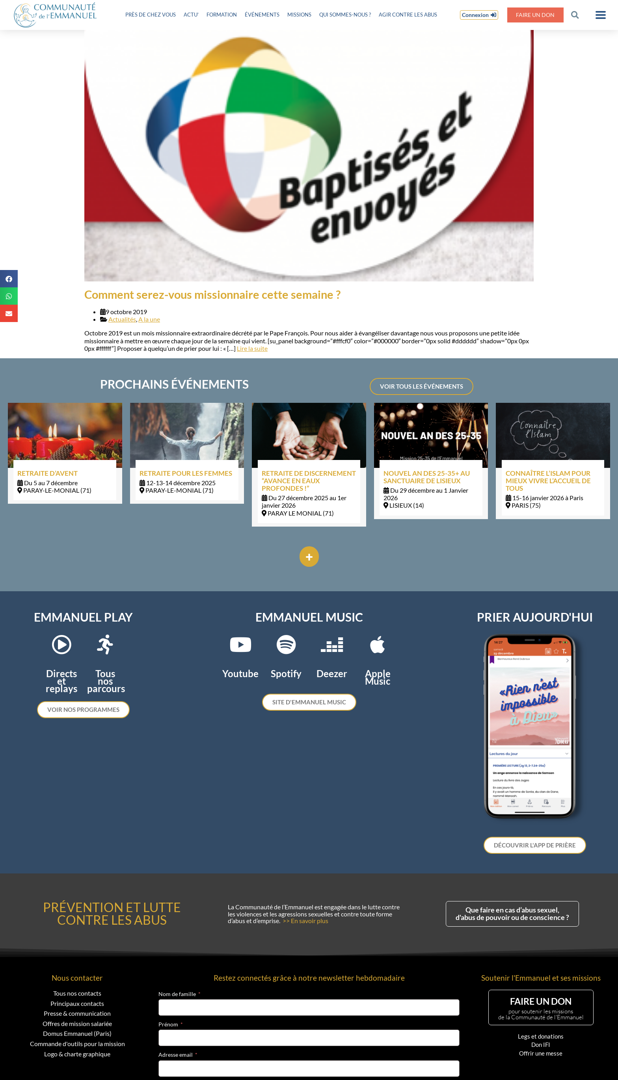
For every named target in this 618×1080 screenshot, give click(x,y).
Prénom (168, 1024)
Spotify (286, 673)
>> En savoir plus (305, 920)
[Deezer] (332, 644)
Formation (222, 14)
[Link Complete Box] (65, 453)
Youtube (240, 673)
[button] (575, 15)
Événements (262, 14)
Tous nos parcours (106, 681)
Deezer (331, 673)
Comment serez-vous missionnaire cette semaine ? (212, 294)
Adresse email (175, 1055)
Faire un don (535, 14)
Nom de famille (177, 994)
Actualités (122, 319)
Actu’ (191, 14)
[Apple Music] (377, 644)
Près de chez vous (150, 14)
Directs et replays (61, 681)
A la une (149, 319)
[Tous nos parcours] (105, 644)
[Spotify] (286, 644)
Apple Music (378, 677)
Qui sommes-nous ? (345, 14)
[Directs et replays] (61, 644)
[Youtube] (240, 644)
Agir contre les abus (408, 14)
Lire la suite (252, 348)
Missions (299, 14)
